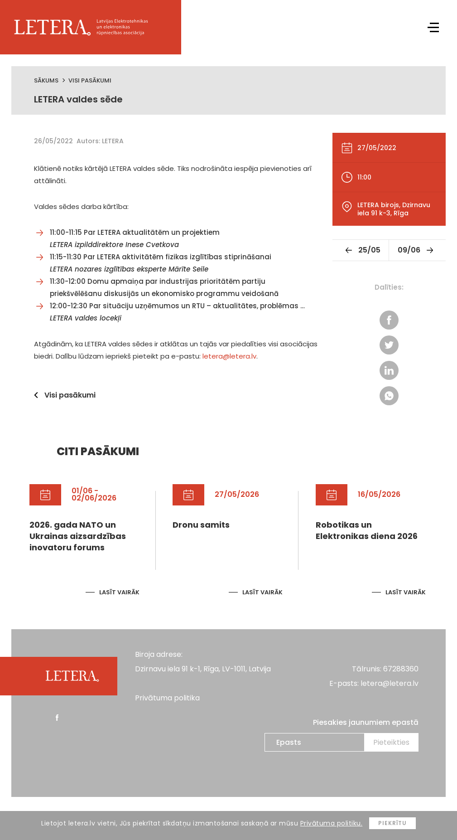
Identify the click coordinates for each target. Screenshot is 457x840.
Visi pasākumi (89, 80)
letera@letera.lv (229, 356)
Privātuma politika (167, 698)
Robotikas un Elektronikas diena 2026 (367, 531)
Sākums (46, 80)
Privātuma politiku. (331, 823)
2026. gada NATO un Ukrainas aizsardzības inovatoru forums (77, 537)
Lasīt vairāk (119, 592)
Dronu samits (201, 525)
